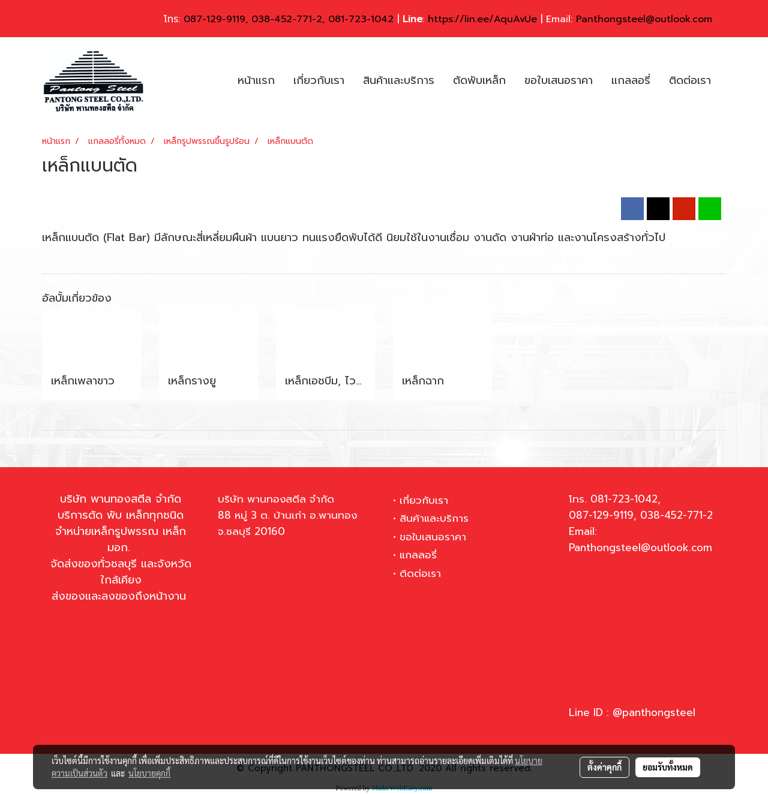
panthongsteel (658, 712)
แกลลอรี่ (630, 80)
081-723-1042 (361, 19)
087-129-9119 (214, 19)
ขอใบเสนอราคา (558, 80)
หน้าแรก (256, 80)
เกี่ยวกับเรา (318, 80)
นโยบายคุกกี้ (149, 773)
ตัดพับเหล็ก (479, 80)
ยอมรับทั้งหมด (668, 767)
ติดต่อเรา (690, 80)
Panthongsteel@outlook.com (644, 19)
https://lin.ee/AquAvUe (482, 19)
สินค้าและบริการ (398, 80)
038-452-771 (281, 19)
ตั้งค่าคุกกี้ (604, 767)
